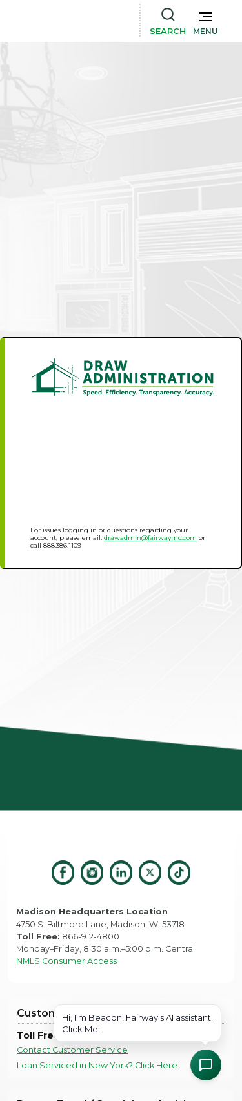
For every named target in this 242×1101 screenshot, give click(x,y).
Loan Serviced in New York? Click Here (97, 1065)
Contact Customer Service (72, 1050)
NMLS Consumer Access (66, 961)
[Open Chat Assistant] (205, 1065)
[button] (205, 20)
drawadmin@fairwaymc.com (150, 537)
